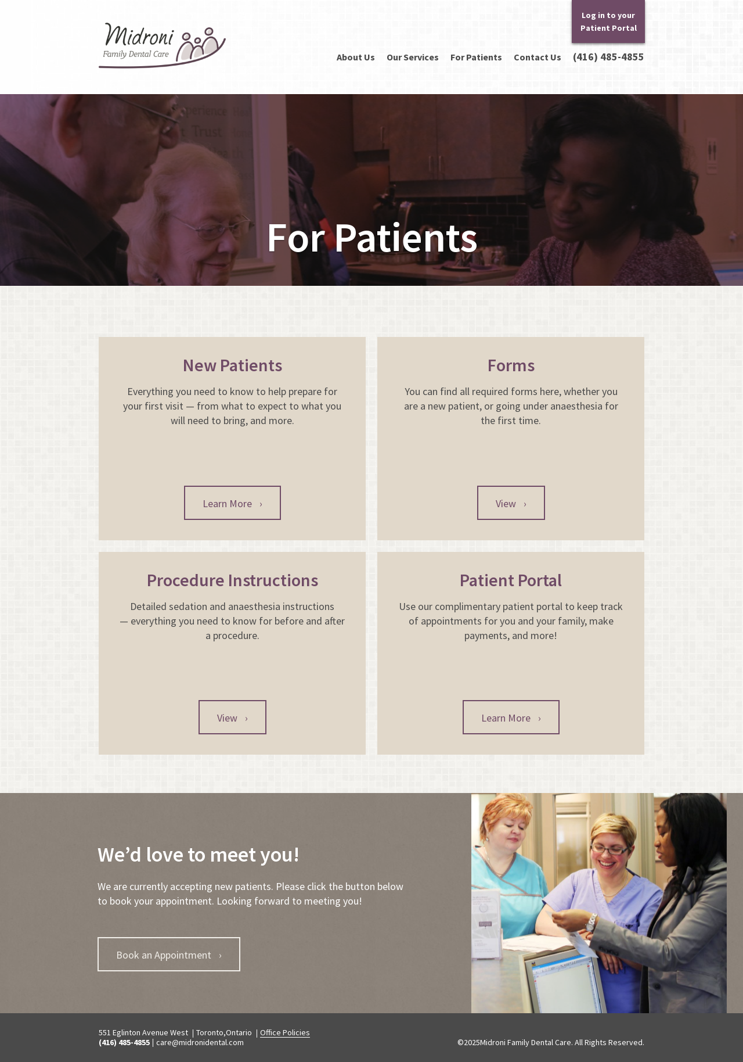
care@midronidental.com (200, 1042)
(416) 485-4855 (608, 57)
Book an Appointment (169, 954)
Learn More (232, 503)
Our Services (413, 57)
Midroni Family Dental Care (161, 68)
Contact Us (537, 57)
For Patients (476, 57)
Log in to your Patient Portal (608, 21)
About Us (356, 57)
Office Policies (285, 1032)
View (511, 503)
